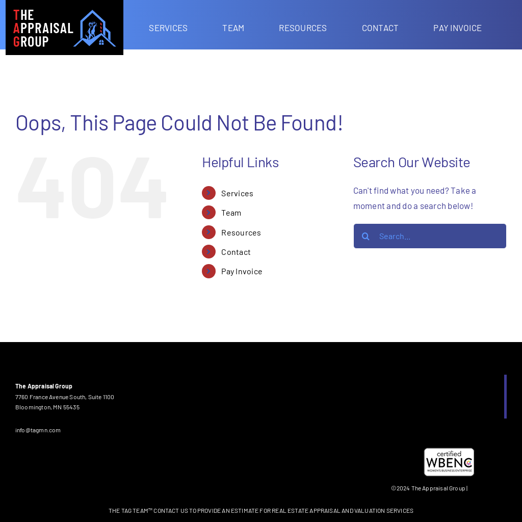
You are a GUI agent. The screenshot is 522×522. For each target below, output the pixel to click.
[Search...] (430, 236)
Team (231, 212)
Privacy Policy (488, 487)
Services (237, 193)
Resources (241, 232)
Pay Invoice (242, 271)
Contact (236, 251)
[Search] (366, 236)
